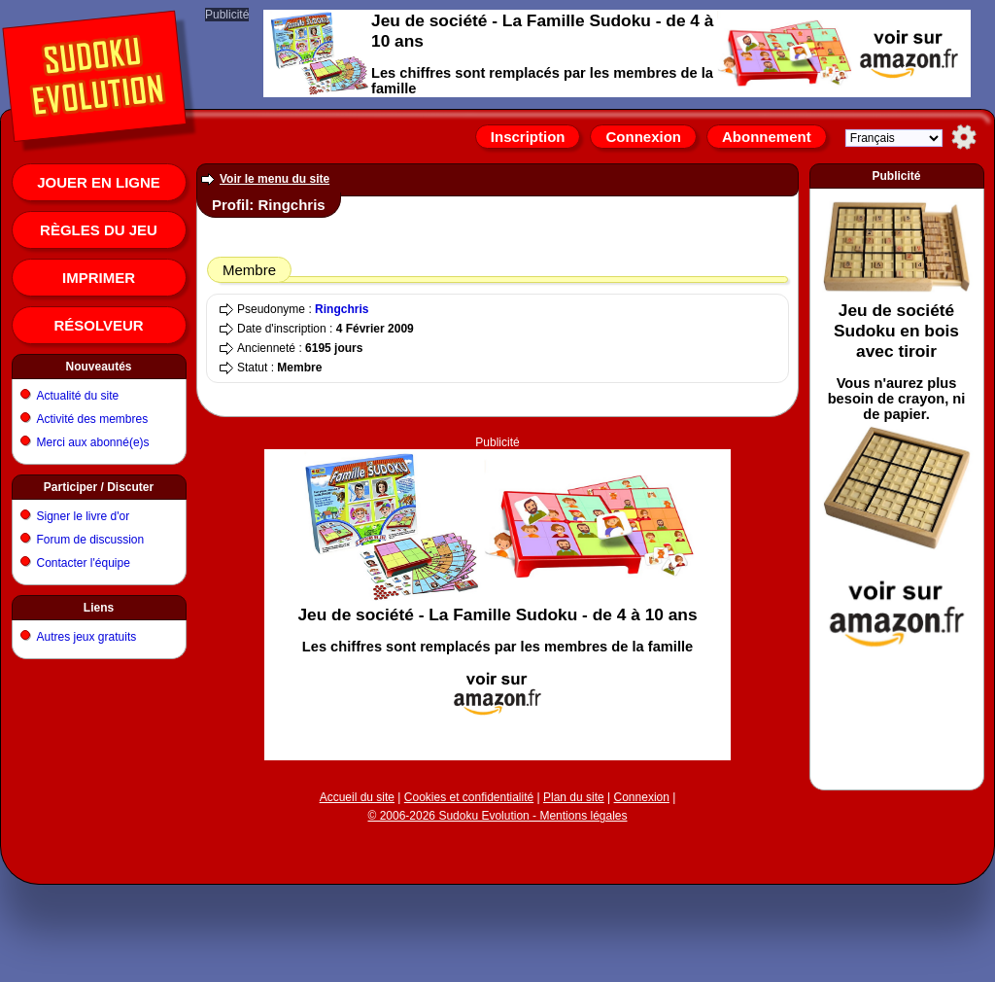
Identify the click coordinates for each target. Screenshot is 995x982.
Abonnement (766, 136)
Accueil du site (357, 797)
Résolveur (98, 325)
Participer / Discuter (99, 487)
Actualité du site (78, 396)
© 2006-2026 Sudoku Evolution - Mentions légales (497, 816)
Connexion (643, 136)
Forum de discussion (91, 539)
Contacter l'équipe (83, 563)
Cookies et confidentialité (468, 797)
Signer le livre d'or (83, 516)
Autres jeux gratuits (87, 637)
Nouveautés (98, 366)
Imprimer (98, 277)
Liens (99, 607)
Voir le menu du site (274, 179)
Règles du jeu (98, 230)
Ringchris (341, 309)
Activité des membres (93, 419)
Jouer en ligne (98, 182)
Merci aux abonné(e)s (93, 442)
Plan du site (573, 797)
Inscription (528, 136)
